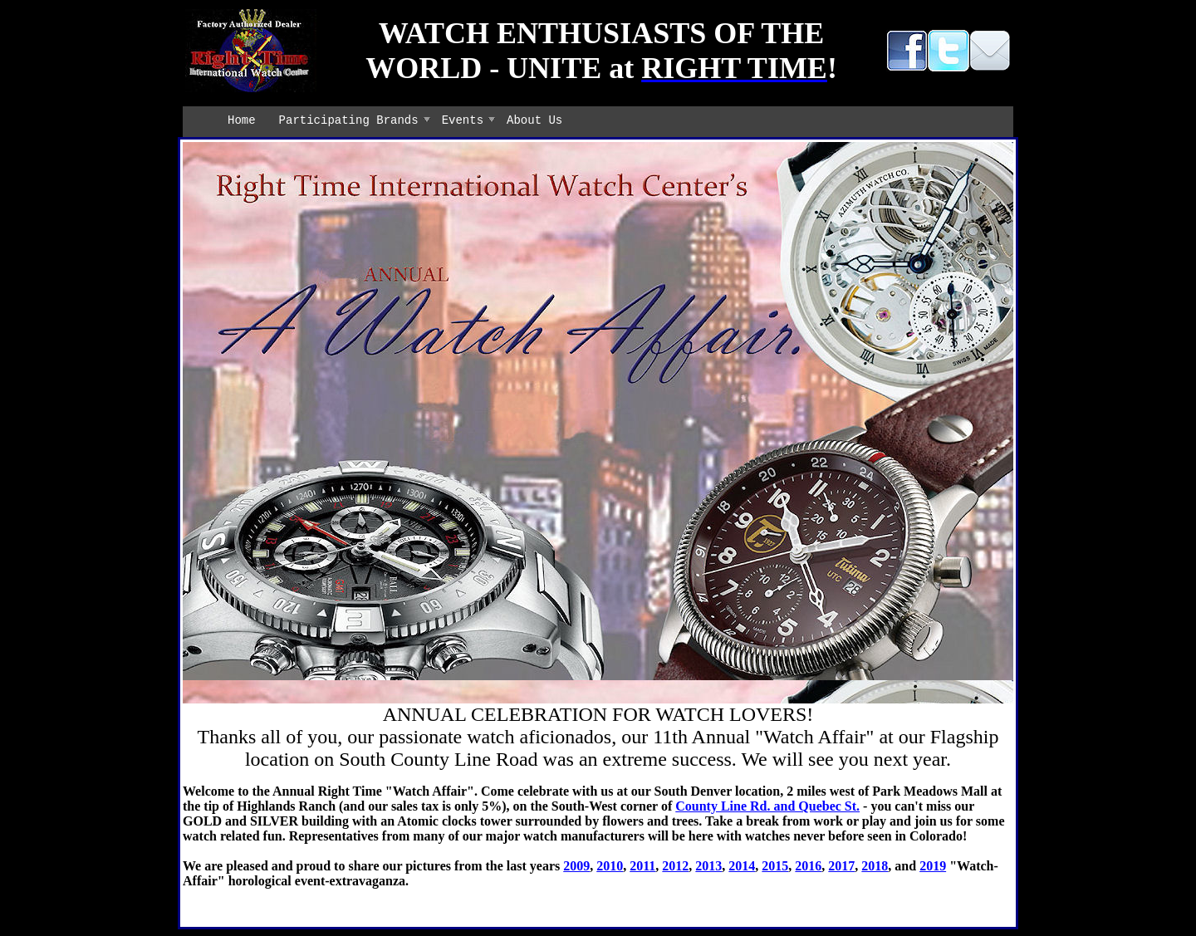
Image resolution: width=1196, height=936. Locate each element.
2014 (741, 866)
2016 (808, 866)
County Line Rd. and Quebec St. (767, 806)
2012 (675, 866)
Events (462, 120)
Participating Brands (349, 120)
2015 (775, 866)
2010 (609, 866)
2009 (576, 866)
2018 (874, 866)
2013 (708, 866)
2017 (841, 866)
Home (242, 120)
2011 (642, 866)
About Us (534, 120)
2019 (932, 866)
